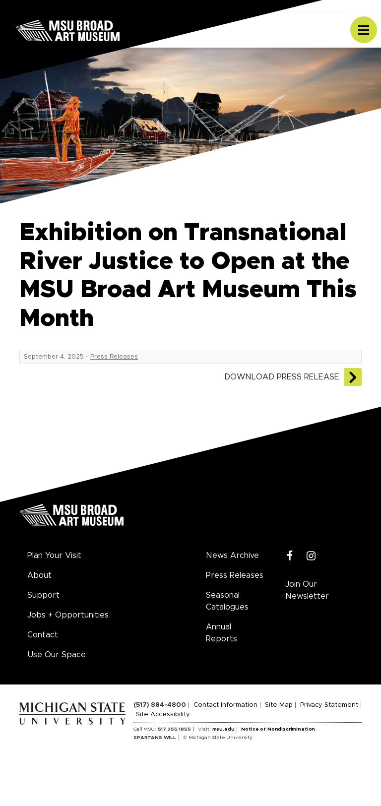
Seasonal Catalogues (227, 601)
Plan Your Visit (54, 555)
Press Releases (114, 357)
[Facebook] (290, 556)
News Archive (232, 555)
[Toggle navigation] (363, 29)
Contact (42, 635)
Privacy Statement (329, 705)
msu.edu (223, 729)
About (39, 575)
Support (43, 595)
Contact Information (225, 705)
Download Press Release (281, 377)
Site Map (279, 705)
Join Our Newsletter (307, 590)
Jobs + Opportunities (68, 615)
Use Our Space (56, 655)
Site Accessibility (163, 714)
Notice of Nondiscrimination (278, 729)
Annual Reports (221, 633)
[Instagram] (311, 556)
